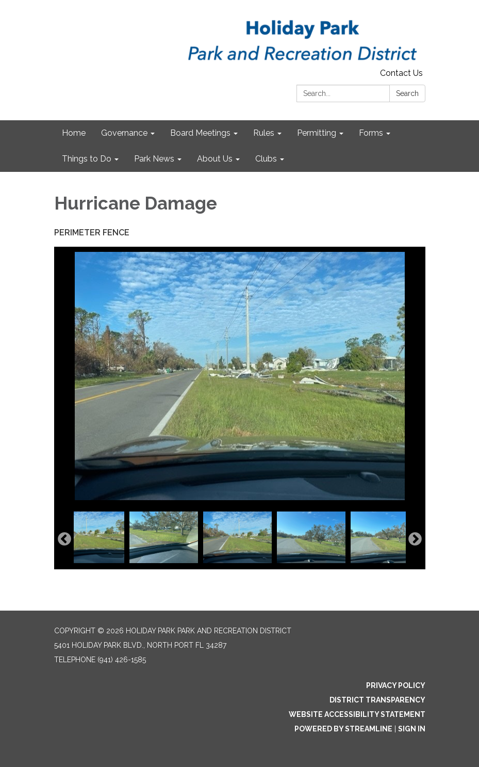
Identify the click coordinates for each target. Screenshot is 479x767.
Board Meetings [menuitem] (200, 133)
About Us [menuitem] (215, 159)
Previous (64, 539)
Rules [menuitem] (263, 133)
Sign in (411, 729)
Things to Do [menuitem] (86, 159)
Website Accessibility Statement (357, 714)
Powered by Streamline (343, 729)
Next (415, 539)
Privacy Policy (395, 685)
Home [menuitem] (74, 133)
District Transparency (377, 700)
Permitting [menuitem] (316, 133)
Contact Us (401, 73)
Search (407, 93)
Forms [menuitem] (371, 133)
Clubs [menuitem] (266, 159)
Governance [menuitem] (124, 133)
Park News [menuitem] (154, 159)
